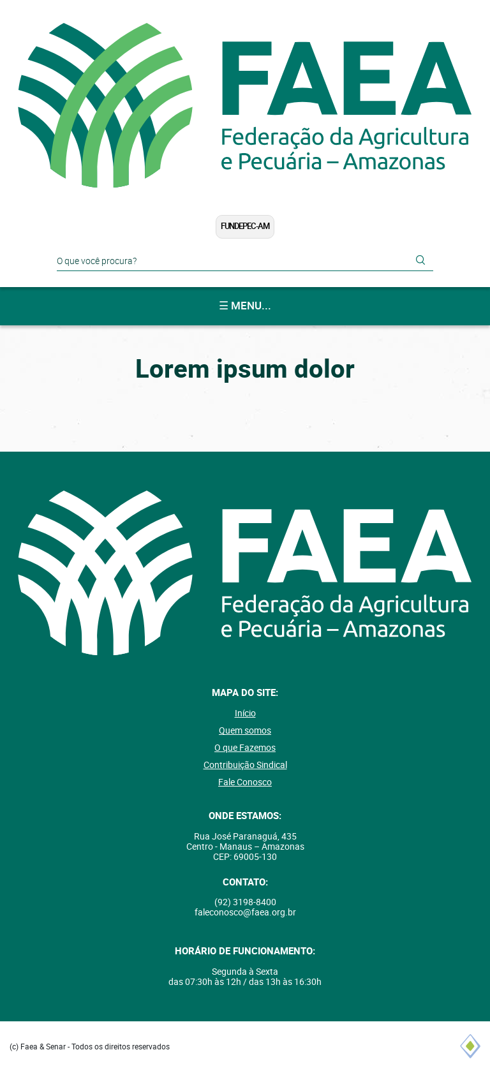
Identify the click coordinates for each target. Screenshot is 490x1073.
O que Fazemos (245, 747)
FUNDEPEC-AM (245, 226)
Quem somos (245, 730)
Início (245, 713)
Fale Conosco (245, 782)
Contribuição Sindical (245, 765)
